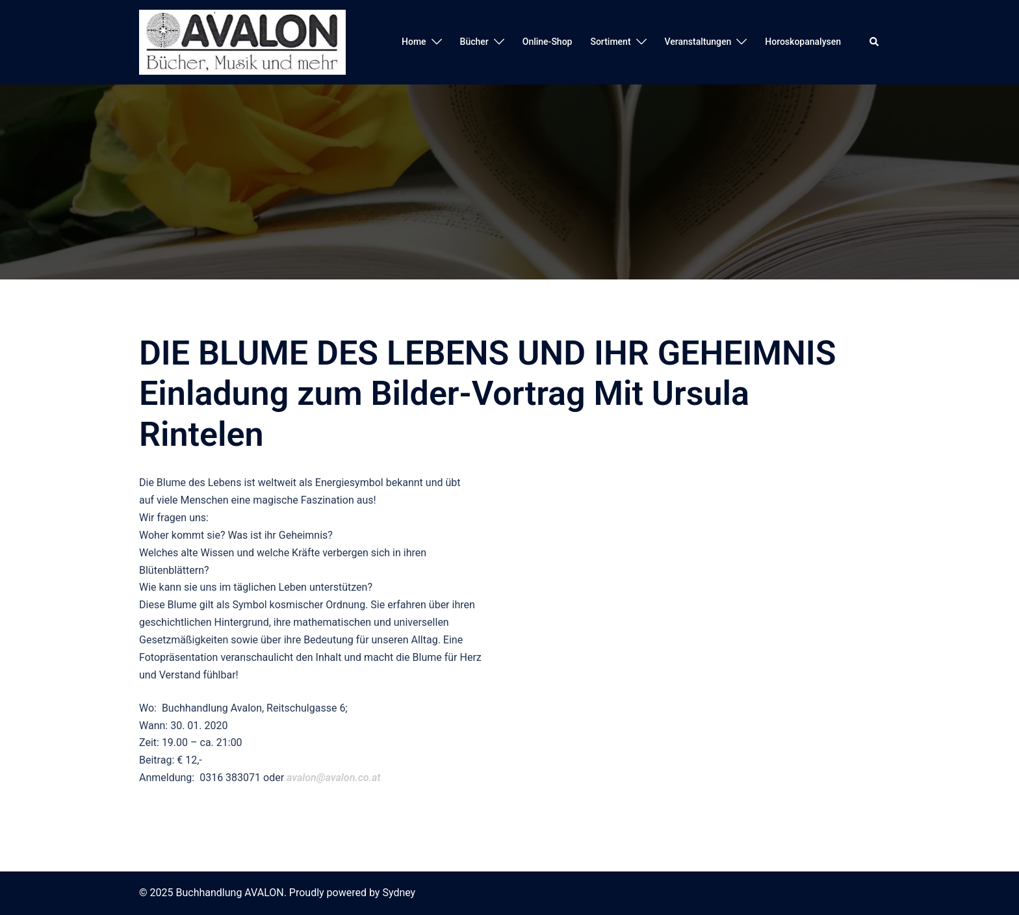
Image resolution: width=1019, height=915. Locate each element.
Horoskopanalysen (803, 41)
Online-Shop (547, 41)
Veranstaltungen (698, 41)
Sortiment (610, 41)
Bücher (474, 41)
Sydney (398, 892)
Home (414, 41)
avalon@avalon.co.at (334, 777)
